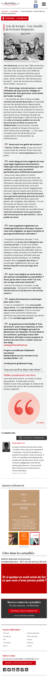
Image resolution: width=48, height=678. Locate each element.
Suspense (7, 636)
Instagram (22, 670)
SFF (4, 639)
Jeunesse (7, 643)
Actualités (14, 11)
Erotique (30, 643)
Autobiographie (33, 633)
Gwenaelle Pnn (18, 443)
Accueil (5, 11)
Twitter (9, 670)
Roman (6, 633)
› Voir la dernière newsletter (24, 615)
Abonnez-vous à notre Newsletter (18, 663)
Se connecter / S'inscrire (36, 2)
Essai (5, 646)
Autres (29, 646)
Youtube (13, 670)
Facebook (5, 670)
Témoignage (32, 636)
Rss (26, 670)
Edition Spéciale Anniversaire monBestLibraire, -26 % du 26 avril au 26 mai (23, 560)
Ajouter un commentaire (33, 438)
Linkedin (18, 670)
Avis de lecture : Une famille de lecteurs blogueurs (23, 12)
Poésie (29, 639)
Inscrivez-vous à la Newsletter (24, 611)
